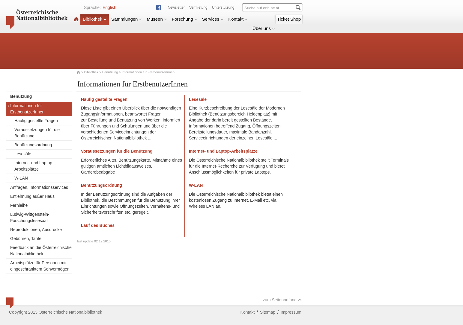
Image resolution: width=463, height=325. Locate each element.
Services (213, 19)
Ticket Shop (289, 19)
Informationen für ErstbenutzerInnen (25, 108)
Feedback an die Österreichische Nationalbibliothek (41, 250)
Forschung (184, 19)
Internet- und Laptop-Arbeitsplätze (34, 165)
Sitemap (267, 312)
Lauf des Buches (98, 225)
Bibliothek (94, 19)
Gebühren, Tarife (25, 238)
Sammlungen (126, 19)
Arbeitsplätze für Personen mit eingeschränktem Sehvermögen (40, 265)
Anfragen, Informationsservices (39, 187)
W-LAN (21, 178)
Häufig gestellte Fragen (36, 120)
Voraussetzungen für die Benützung (37, 132)
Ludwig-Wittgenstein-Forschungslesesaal (29, 217)
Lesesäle (22, 153)
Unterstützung (223, 7)
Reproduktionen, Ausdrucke (36, 229)
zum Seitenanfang (282, 299)
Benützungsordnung (33, 144)
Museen (157, 19)
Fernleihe (19, 205)
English (109, 7)
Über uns (263, 28)
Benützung (110, 72)
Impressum (291, 312)
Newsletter (176, 7)
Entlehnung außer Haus (32, 196)
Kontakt (238, 19)
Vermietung (198, 7)
